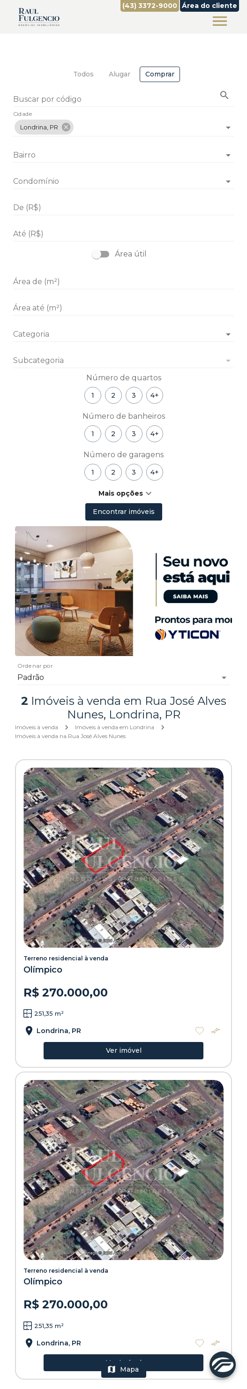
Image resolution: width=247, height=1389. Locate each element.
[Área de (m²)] (123, 281)
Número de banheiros (123, 416)
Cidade (22, 114)
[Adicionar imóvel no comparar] (215, 1030)
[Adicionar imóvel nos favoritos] (199, 1030)
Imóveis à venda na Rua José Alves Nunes (70, 736)
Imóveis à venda (36, 727)
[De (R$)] (123, 207)
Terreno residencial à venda (65, 958)
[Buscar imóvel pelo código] (224, 95)
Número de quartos (123, 377)
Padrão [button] (30, 677)
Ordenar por (35, 666)
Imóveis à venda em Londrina (114, 727)
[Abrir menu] (220, 21)
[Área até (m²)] (123, 308)
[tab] (83, 74)
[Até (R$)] (123, 234)
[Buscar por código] (123, 100)
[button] (44, 127)
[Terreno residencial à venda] (123, 858)
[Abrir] (228, 127)
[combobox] (123, 123)
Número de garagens (123, 454)
